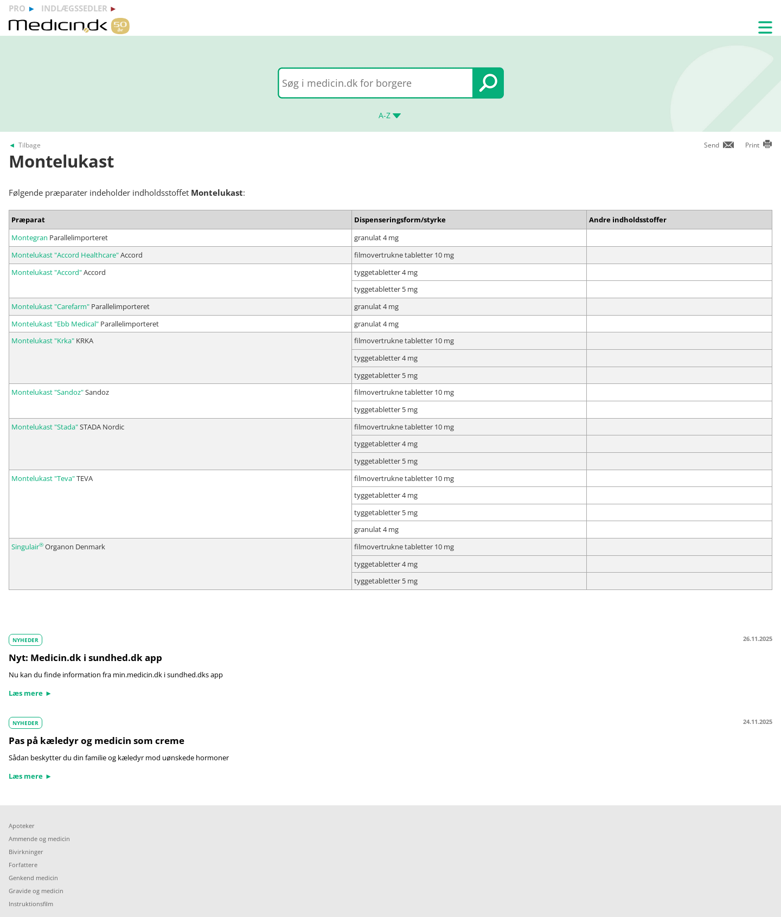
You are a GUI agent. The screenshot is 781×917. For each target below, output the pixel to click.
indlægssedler (74, 8)
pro (17, 8)
